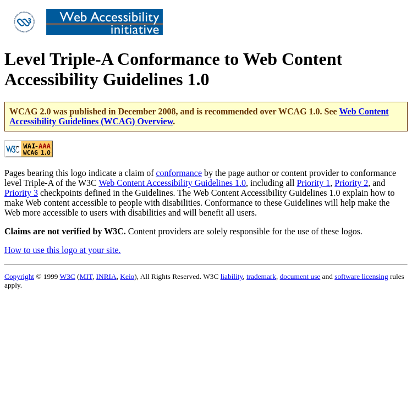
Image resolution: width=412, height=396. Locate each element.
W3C (67, 276)
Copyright (19, 276)
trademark (261, 276)
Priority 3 (21, 192)
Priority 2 (351, 183)
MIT (86, 276)
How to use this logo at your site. (62, 250)
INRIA (106, 276)
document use (300, 276)
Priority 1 (313, 183)
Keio (127, 276)
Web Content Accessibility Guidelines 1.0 (172, 183)
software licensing (361, 276)
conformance (179, 173)
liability (232, 276)
